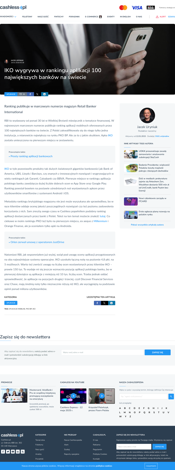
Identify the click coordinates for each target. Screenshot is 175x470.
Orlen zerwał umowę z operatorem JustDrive (36, 242)
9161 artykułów (162, 136)
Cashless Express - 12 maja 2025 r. (71, 409)
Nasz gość (43, 16)
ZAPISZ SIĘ (157, 352)
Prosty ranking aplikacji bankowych (30, 156)
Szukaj (67, 449)
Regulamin (97, 449)
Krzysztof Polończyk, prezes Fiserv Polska (99, 409)
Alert (66, 444)
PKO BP (29, 309)
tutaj (102, 216)
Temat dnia (40, 440)
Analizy (38, 454)
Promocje (6, 382)
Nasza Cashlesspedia (73, 440)
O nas (139, 16)
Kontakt (96, 459)
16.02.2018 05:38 (17, 62)
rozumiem (151, 465)
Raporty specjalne (71, 454)
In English (125, 16)
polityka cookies (104, 465)
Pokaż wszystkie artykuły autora (147, 224)
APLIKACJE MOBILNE (17, 309)
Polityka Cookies (100, 454)
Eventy (111, 16)
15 (22, 94)
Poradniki (74, 16)
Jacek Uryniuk (17, 60)
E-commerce (91, 16)
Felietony (27, 16)
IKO (110, 135)
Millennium (100, 221)
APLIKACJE (11, 94)
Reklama (96, 444)
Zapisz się (159, 447)
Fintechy (59, 16)
